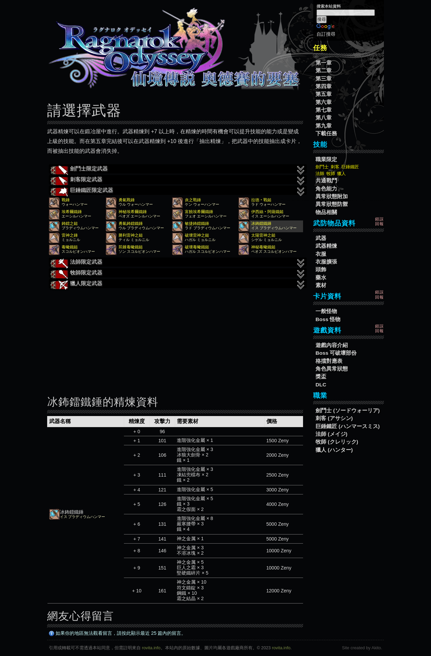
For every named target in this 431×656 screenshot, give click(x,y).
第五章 (324, 94)
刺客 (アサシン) (334, 418)
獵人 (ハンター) (334, 450)
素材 (321, 285)
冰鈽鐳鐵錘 (261, 223)
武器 (321, 238)
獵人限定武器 (178, 284)
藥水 (321, 277)
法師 (320, 173)
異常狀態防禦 (332, 204)
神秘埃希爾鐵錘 (133, 211)
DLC (321, 384)
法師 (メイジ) (331, 434)
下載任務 (326, 133)
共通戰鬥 (326, 180)
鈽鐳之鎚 (70, 223)
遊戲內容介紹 (332, 345)
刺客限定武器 (178, 180)
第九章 (324, 126)
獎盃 (321, 376)
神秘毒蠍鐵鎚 (263, 247)
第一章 (324, 63)
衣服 (321, 254)
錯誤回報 (379, 221)
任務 (320, 47)
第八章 (324, 117)
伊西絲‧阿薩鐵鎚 (267, 211)
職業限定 (326, 159)
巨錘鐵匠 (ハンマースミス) (348, 426)
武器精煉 (326, 246)
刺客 (335, 166)
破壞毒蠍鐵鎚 (197, 247)
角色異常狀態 (332, 369)
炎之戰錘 (193, 200)
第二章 (324, 70)
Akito (376, 647)
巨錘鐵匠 (350, 166)
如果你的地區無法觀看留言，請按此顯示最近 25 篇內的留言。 (117, 633)
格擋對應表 (329, 361)
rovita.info (151, 647)
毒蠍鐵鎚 (70, 247)
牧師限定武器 (178, 273)
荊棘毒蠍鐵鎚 (131, 247)
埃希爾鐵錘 (72, 211)
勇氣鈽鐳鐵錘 (131, 223)
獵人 (341, 173)
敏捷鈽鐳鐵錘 (197, 223)
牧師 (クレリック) (337, 442)
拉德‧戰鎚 (261, 200)
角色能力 (326, 189)
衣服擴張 (326, 262)
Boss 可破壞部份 (336, 353)
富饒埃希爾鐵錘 (199, 211)
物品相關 (326, 212)
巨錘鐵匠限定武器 (178, 191)
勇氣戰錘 (127, 200)
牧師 (330, 173)
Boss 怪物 (328, 319)
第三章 (324, 78)
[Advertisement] (175, 337)
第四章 (324, 86)
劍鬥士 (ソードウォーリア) (348, 410)
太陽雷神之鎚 (263, 235)
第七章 (324, 110)
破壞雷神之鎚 (197, 235)
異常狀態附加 (332, 196)
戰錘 (66, 200)
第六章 (324, 102)
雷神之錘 (70, 235)
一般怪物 (326, 311)
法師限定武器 (178, 262)
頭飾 (321, 269)
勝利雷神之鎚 (131, 235)
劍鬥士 (322, 166)
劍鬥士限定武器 (178, 169)
